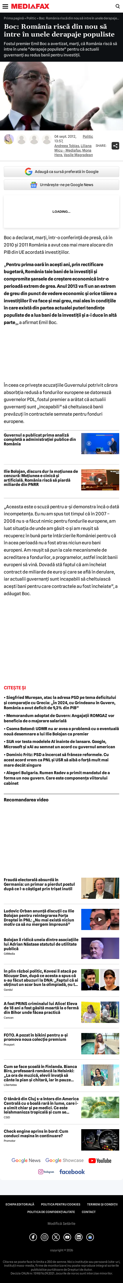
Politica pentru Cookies (60, 1204)
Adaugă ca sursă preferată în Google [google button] (61, 171)
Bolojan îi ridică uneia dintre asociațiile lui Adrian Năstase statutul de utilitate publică (41, 944)
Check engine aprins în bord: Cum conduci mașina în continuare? (36, 1133)
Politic (31, 18)
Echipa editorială (20, 1204)
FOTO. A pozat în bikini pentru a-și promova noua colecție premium (36, 1037)
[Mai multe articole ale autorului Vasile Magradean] (47, 139)
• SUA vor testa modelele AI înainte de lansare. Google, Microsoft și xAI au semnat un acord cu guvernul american (59, 744)
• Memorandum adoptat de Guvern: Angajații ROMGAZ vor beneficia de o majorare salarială (59, 718)
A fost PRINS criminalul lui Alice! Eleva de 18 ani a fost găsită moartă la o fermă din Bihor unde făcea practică (41, 1008)
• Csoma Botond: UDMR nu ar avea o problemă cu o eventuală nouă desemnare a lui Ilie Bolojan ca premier (61, 731)
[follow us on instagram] (46, 1172)
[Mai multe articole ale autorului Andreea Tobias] (9, 139)
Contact (89, 1212)
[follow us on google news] (26, 1161)
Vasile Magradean (78, 155)
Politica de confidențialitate (51, 1212)
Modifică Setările (61, 1224)
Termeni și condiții (102, 1204)
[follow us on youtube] (100, 1161)
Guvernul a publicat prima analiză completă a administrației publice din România (40, 439)
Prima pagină (14, 18)
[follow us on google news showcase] (65, 1161)
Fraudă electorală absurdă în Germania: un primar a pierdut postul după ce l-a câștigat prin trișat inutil (39, 884)
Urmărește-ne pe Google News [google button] (61, 185)
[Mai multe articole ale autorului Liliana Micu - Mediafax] (21, 139)
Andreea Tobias (66, 146)
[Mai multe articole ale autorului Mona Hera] (34, 139)
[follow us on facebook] (72, 1172)
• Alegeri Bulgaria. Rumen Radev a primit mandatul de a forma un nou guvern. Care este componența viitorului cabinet (57, 778)
